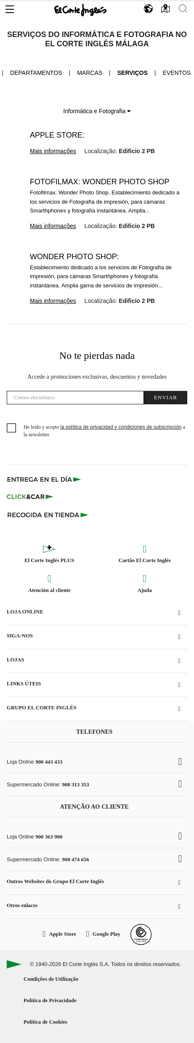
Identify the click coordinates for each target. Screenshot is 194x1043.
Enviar (165, 397)
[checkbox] (12, 428)
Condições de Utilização (51, 979)
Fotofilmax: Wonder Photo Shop (99, 182)
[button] (9, 7)
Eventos (176, 72)
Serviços (132, 72)
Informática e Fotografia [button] (97, 111)
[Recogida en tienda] (48, 514)
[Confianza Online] (140, 934)
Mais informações (53, 151)
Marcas (89, 72)
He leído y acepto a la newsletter (104, 431)
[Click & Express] (45, 479)
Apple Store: (57, 135)
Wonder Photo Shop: (74, 256)
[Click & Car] (30, 497)
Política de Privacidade (50, 1000)
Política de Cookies (45, 1022)
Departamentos (36, 72)
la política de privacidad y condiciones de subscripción (120, 427)
